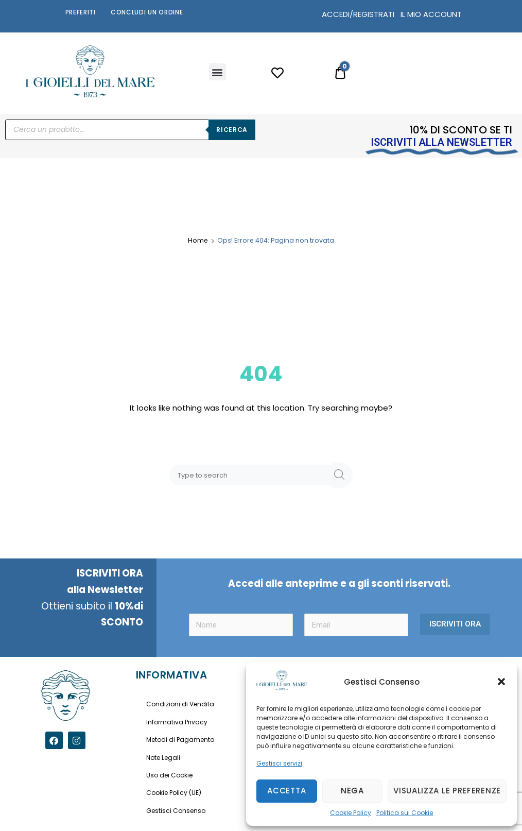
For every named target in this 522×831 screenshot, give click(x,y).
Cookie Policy (350, 812)
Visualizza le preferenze (447, 790)
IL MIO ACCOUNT (431, 14)
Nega (352, 790)
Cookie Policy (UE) (173, 792)
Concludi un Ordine (147, 12)
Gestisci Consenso (175, 810)
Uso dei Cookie (169, 775)
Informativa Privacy (176, 722)
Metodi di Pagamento (180, 739)
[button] (501, 681)
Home (198, 240)
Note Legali (163, 757)
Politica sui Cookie (404, 812)
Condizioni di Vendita (180, 704)
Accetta (286, 790)
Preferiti (80, 12)
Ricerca (232, 129)
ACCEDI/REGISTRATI (358, 14)
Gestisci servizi (279, 763)
